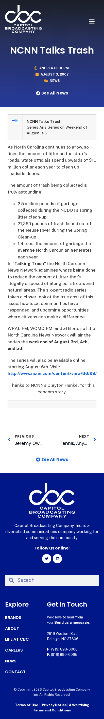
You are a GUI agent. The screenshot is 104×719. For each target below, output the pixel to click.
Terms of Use (26, 705)
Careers (14, 650)
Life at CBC (17, 639)
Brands (13, 617)
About (12, 628)
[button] (92, 21)
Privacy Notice (54, 705)
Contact (15, 672)
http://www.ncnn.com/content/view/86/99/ (52, 373)
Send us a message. (72, 622)
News (55, 81)
